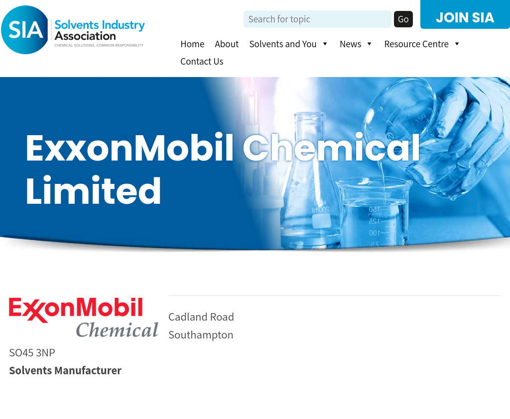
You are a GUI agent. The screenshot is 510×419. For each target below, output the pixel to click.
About (227, 44)
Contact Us (201, 61)
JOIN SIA (465, 17)
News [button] (357, 44)
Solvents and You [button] (289, 44)
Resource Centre (422, 44)
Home (192, 44)
